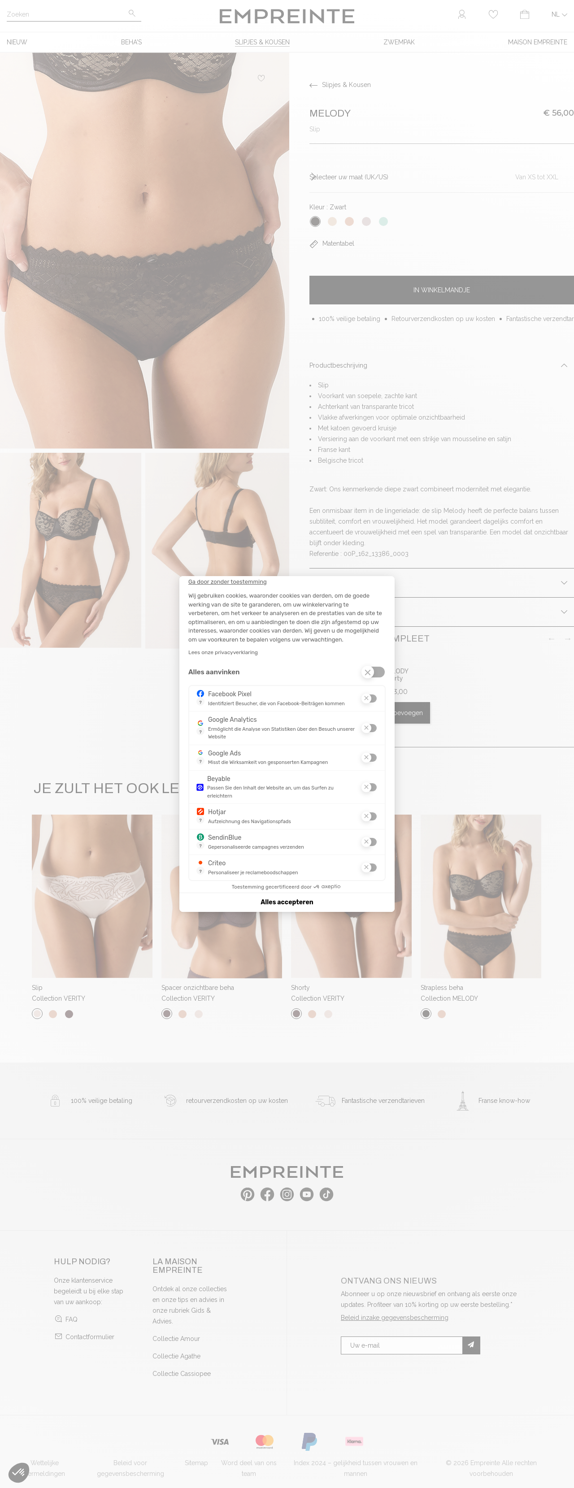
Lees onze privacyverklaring (223, 652)
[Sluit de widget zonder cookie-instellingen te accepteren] (227, 581)
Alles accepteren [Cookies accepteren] (287, 902)
